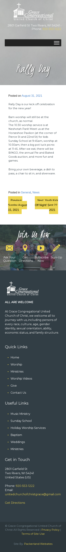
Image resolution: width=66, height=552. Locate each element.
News (35, 192)
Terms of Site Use (33, 533)
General (26, 192)
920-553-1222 (51, 29)
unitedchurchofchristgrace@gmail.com (33, 494)
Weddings (18, 442)
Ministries (17, 371)
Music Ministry (20, 413)
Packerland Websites (38, 543)
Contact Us (18, 392)
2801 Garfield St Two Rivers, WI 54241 (34, 25)
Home (15, 357)
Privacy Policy (50, 529)
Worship (16, 364)
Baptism (16, 435)
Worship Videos (21, 378)
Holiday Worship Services (28, 428)
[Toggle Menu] (56, 42)
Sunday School (21, 421)
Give (14, 385)
